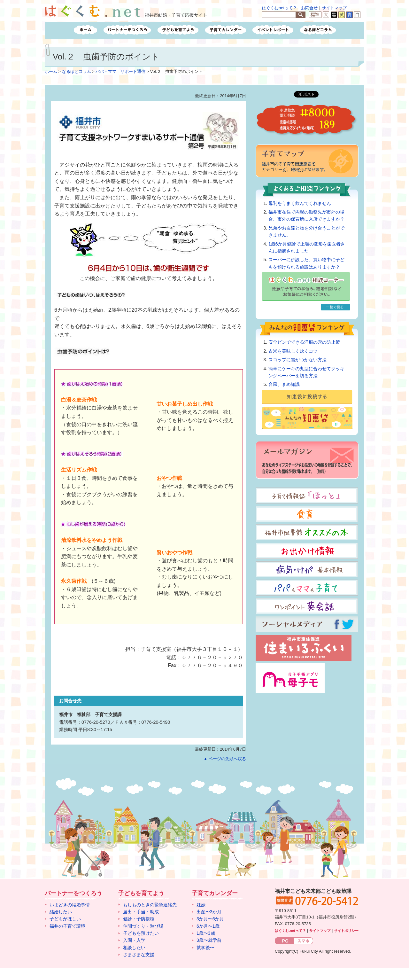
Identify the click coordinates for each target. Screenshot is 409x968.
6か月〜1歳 (208, 926)
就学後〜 (205, 947)
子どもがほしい (65, 918)
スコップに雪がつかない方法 (297, 359)
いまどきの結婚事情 (70, 904)
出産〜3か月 (209, 911)
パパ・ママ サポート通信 (120, 71)
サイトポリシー (346, 931)
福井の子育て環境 (67, 926)
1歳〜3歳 (206, 933)
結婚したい (61, 911)
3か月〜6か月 (210, 918)
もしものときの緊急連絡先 (150, 904)
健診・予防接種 (138, 918)
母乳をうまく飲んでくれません (299, 203)
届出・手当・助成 (141, 911)
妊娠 (201, 904)
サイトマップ (334, 7)
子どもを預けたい (141, 933)
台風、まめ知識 (284, 384)
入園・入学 (134, 940)
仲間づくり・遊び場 (143, 926)
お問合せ (309, 7)
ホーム (51, 71)
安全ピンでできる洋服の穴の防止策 (304, 342)
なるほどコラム (76, 71)
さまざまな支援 (138, 954)
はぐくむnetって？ (279, 7)
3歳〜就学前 (209, 940)
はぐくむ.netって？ (290, 931)
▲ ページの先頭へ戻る (225, 758)
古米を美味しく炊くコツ (293, 351)
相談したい (134, 947)
